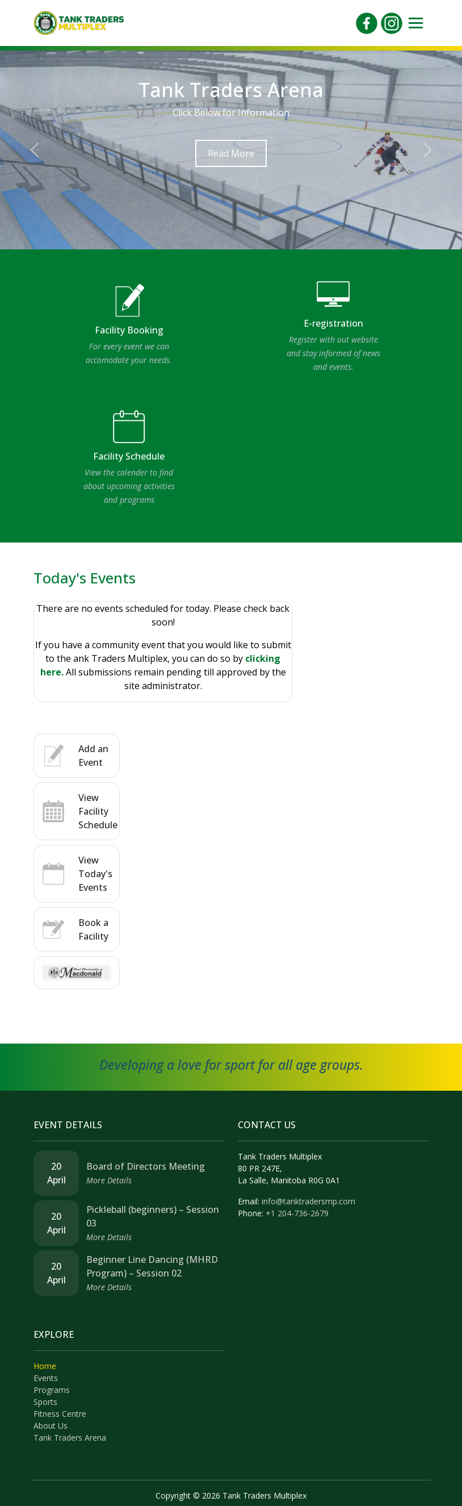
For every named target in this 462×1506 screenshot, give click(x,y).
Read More (231, 153)
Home (44, 1366)
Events (45, 1377)
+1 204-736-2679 (297, 1213)
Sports (45, 1401)
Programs (51, 1389)
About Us (50, 1425)
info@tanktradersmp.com (308, 1201)
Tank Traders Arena (69, 1437)
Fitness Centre (59, 1413)
